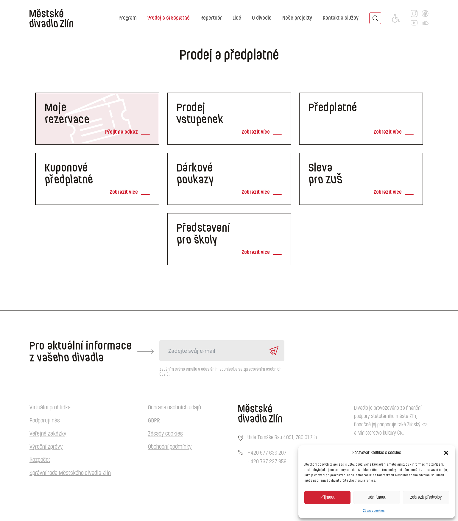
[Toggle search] (375, 18)
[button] (446, 453)
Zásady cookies (373, 510)
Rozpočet (39, 460)
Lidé (237, 18)
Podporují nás (44, 421)
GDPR (154, 421)
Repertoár (211, 18)
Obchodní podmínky (170, 447)
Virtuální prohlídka (50, 408)
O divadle (262, 18)
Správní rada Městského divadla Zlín (70, 473)
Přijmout (327, 497)
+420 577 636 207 (266, 453)
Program (128, 18)
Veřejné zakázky (47, 434)
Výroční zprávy (46, 447)
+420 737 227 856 (266, 461)
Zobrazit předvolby (426, 497)
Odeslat (273, 350)
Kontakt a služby (341, 18)
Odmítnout (377, 497)
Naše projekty (297, 18)
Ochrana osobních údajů (174, 408)
